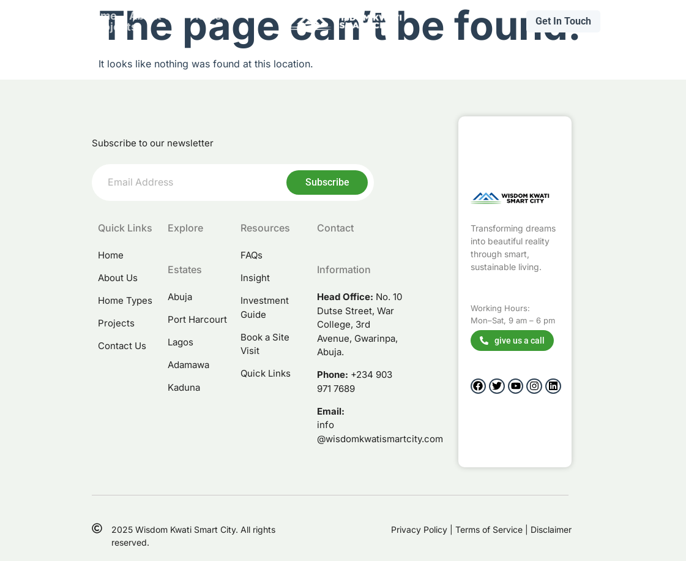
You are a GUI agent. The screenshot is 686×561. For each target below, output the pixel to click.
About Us (153, 15)
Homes (209, 15)
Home (101, 15)
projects (114, 26)
